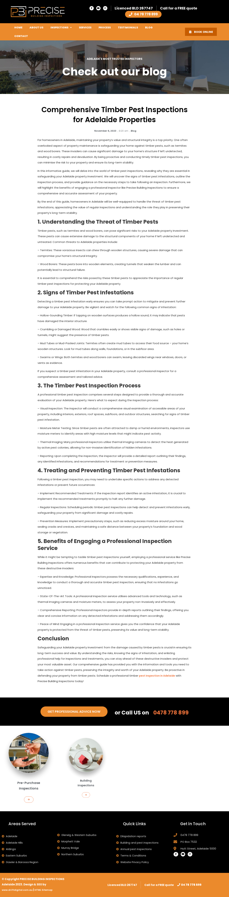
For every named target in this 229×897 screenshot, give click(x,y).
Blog (149, 27)
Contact (21, 36)
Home (18, 27)
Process (105, 27)
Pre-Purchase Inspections (28, 778)
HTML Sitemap (49, 890)
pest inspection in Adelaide (158, 675)
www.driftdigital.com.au (19, 890)
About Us (36, 27)
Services (85, 27)
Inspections (61, 27)
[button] (28, 786)
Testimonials (128, 27)
